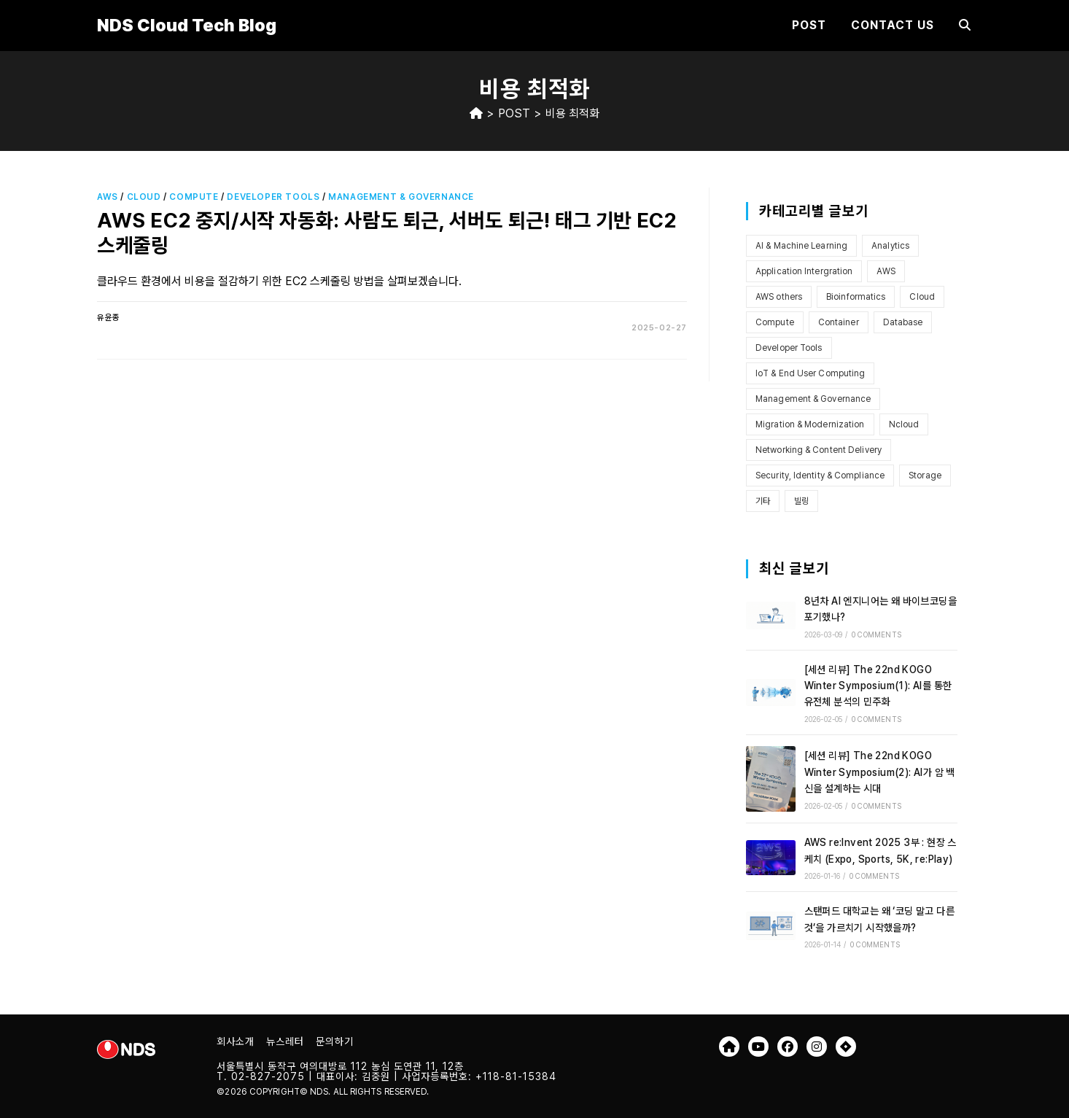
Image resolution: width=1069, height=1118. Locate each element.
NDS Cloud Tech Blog (186, 25)
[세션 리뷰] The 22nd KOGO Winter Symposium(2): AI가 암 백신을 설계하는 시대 (879, 772)
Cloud (144, 197)
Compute (193, 197)
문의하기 (335, 1041)
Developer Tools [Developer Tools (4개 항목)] (789, 348)
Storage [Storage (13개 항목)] (925, 475)
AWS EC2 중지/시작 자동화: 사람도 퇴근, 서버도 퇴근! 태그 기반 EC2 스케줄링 (386, 232)
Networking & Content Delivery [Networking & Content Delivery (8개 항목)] (818, 450)
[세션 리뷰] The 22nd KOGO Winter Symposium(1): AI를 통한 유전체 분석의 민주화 (878, 686)
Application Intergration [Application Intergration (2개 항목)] (803, 271)
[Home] (476, 113)
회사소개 (235, 1041)
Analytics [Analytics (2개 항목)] (890, 246)
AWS (107, 197)
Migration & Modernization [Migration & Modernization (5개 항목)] (810, 424)
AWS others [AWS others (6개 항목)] (778, 297)
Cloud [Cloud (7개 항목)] (922, 297)
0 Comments (876, 634)
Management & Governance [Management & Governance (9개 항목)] (813, 399)
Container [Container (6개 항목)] (838, 322)
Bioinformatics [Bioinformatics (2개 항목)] (855, 297)
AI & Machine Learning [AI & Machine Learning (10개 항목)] (801, 246)
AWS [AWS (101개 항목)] (885, 271)
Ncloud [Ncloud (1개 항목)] (904, 424)
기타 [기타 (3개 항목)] (762, 501)
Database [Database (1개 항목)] (903, 322)
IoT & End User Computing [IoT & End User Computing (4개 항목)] (810, 373)
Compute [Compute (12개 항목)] (774, 322)
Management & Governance (401, 197)
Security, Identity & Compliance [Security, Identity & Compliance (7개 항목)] (820, 475)
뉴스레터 (285, 1041)
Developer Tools (273, 197)
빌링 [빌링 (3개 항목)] (801, 501)
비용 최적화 (572, 113)
